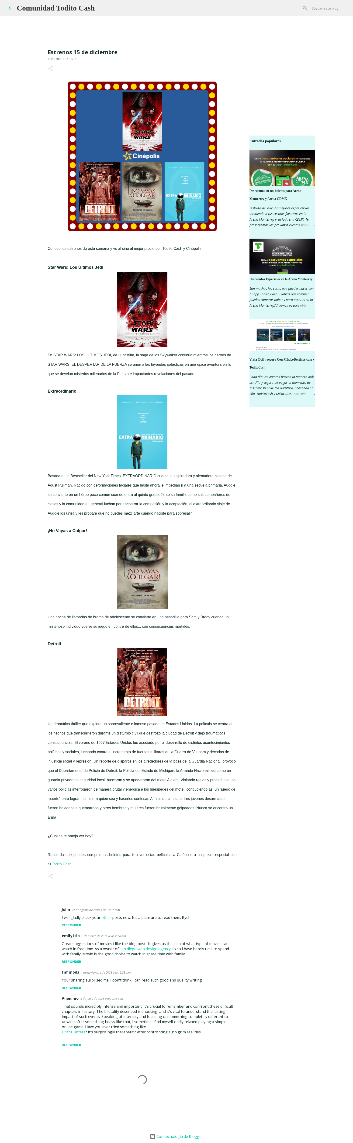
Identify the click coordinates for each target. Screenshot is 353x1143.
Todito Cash (62, 864)
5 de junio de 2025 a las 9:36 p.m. (102, 998)
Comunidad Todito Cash (56, 8)
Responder (71, 925)
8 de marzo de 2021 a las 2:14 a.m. (104, 936)
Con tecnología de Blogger (176, 1136)
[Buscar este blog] (321, 8)
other (106, 917)
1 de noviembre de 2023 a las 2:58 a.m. (106, 972)
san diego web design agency (145, 948)
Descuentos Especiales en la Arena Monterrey (281, 279)
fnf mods (70, 972)
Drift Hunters (73, 1032)
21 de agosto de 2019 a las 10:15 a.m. (96, 910)
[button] (50, 69)
